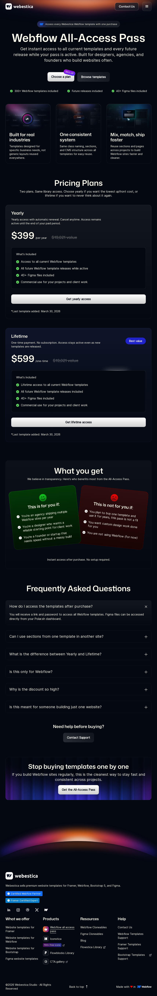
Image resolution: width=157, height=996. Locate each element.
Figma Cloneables (91, 934)
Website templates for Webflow (20, 939)
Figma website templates (22, 958)
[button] (146, 6)
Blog (83, 940)
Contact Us (125, 927)
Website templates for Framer (20, 929)
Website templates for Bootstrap (20, 950)
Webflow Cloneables (93, 927)
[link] (9, 910)
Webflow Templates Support (130, 935)
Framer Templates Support (129, 946)
